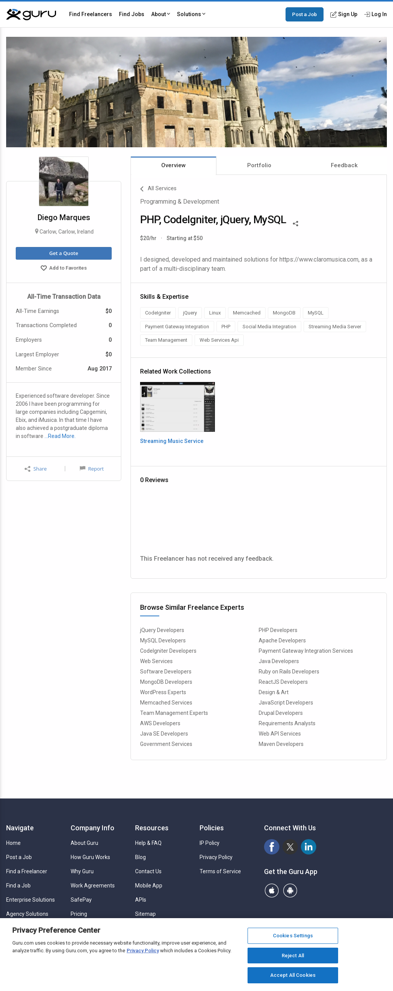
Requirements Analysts (287, 723)
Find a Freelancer (26, 871)
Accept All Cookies (292, 975)
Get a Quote (63, 253)
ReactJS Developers (283, 682)
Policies (212, 828)
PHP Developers (278, 630)
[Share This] (295, 223)
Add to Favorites (64, 268)
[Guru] (31, 14)
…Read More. (60, 436)
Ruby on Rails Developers (289, 671)
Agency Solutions (27, 914)
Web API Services (280, 734)
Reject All (293, 955)
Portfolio (259, 165)
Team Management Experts (174, 713)
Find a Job (18, 885)
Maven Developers (281, 744)
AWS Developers (160, 723)
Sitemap (145, 914)
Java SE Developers (164, 734)
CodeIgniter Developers (168, 651)
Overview (173, 165)
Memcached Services (166, 703)
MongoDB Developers (166, 682)
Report (92, 468)
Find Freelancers (90, 14)
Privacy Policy (216, 857)
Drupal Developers (281, 713)
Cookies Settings (293, 935)
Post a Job (304, 14)
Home (13, 843)
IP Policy (210, 843)
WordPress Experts (163, 692)
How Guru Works (90, 857)
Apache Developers (282, 640)
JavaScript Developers (286, 703)
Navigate (20, 828)
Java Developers (279, 661)
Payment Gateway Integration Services (306, 651)
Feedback (344, 165)
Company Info (92, 828)
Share (36, 468)
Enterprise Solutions (30, 900)
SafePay (81, 900)
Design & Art (274, 692)
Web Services (156, 661)
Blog (140, 857)
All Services (158, 189)
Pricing (79, 914)
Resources (151, 828)
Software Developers (166, 671)
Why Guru (82, 871)
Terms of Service (220, 871)
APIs (140, 900)
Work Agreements (93, 885)
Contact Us (148, 871)
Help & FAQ (148, 843)
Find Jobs (131, 14)
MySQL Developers (163, 640)
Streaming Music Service (171, 441)
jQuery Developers (162, 630)
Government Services (166, 744)
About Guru (84, 843)
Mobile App (148, 885)
